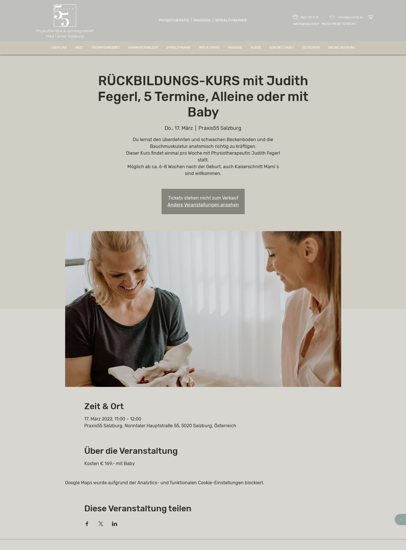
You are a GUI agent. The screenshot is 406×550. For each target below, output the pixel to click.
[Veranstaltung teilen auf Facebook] (87, 523)
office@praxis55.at (350, 17)
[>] (400, 519)
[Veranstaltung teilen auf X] (100, 523)
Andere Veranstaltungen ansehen (203, 204)
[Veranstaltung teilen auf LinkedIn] (114, 523)
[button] (373, 17)
